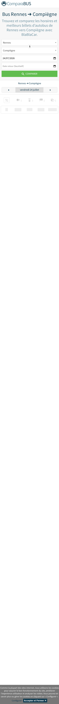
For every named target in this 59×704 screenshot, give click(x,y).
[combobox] (29, 42)
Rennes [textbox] (7, 42)
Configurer (17, 700)
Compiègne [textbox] (9, 50)
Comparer (29, 73)
